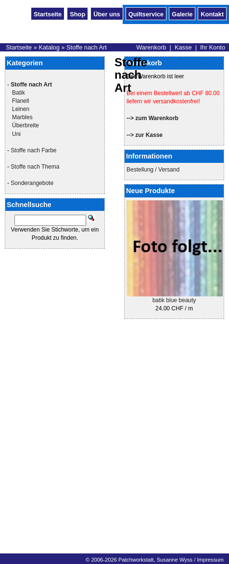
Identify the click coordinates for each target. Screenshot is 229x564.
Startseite (48, 13)
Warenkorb (151, 47)
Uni (16, 134)
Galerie (182, 13)
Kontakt (212, 13)
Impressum (210, 560)
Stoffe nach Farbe (33, 150)
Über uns (106, 13)
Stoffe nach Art (86, 47)
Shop (77, 13)
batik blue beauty (174, 300)
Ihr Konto (212, 47)
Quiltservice (146, 13)
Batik (18, 92)
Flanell (20, 101)
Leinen (20, 109)
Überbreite (25, 125)
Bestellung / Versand (153, 169)
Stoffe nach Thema (35, 166)
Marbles (22, 117)
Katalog (48, 47)
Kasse (183, 47)
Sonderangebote (32, 183)
